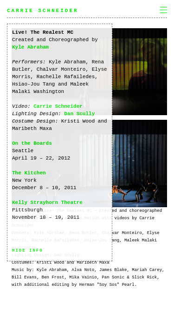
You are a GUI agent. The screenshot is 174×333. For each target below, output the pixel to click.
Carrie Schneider (42, 10)
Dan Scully (79, 114)
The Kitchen (29, 173)
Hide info (27, 250)
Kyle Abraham (30, 47)
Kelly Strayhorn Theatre (47, 202)
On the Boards (32, 143)
